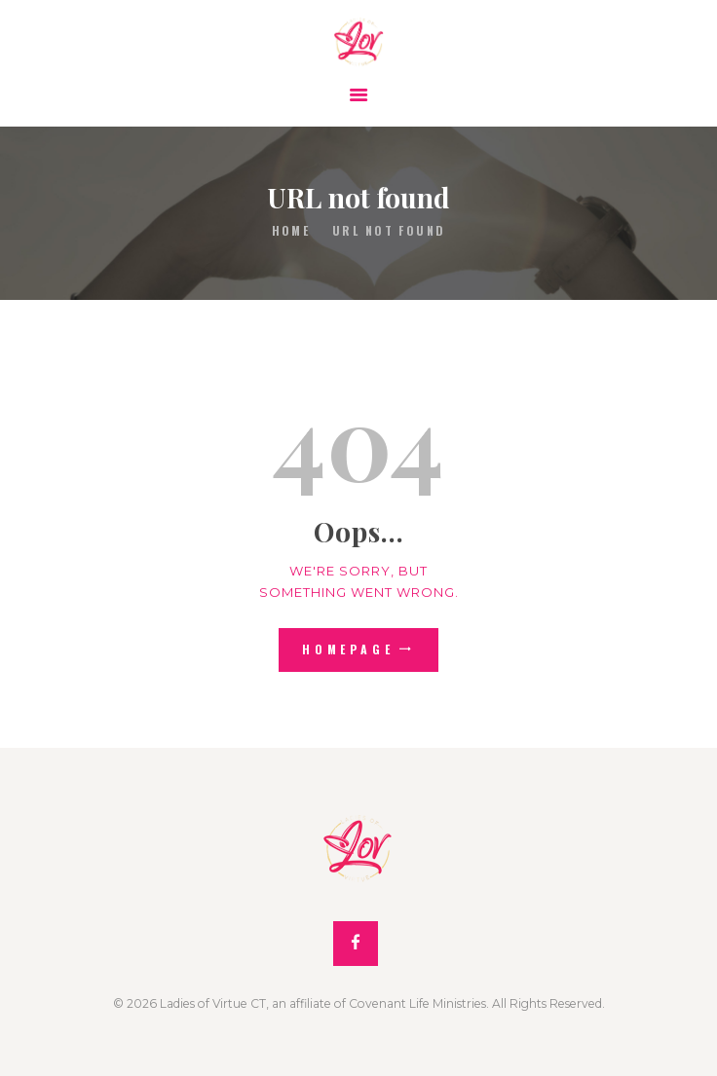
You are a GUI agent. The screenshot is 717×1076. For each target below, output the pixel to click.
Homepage (348, 649)
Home (291, 230)
